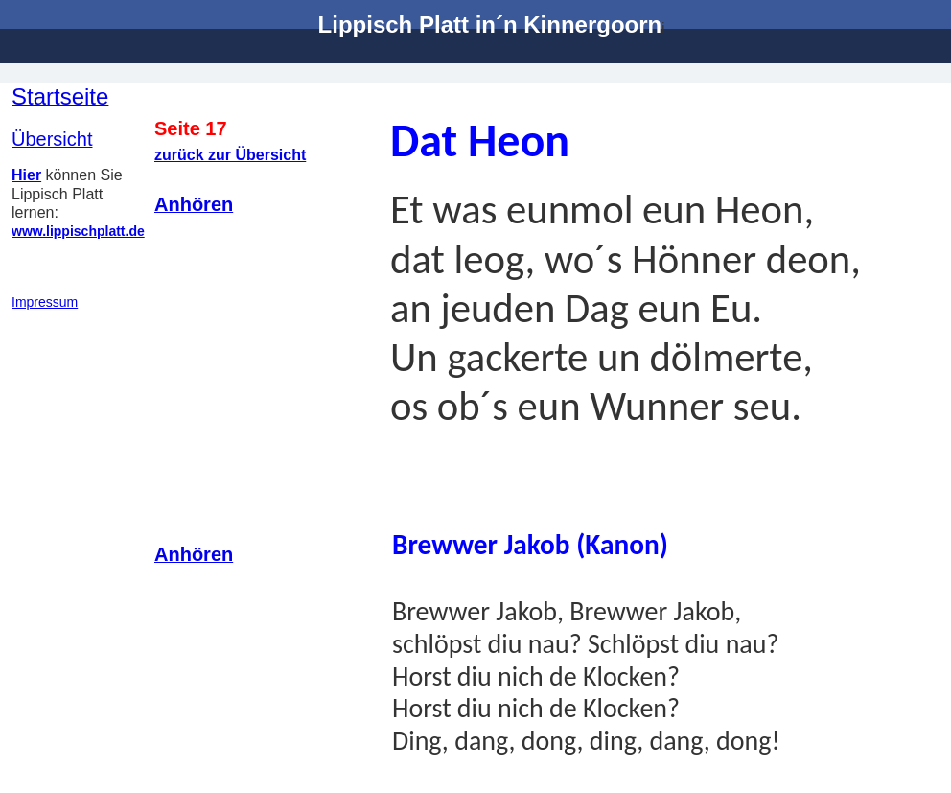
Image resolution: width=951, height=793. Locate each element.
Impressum (45, 302)
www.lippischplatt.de (78, 231)
